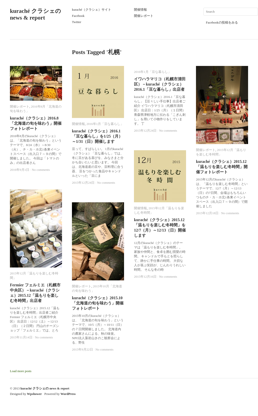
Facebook (78, 16)
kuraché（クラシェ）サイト (91, 9)
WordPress (68, 394)
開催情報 (140, 9)
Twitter (76, 22)
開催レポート (143, 16)
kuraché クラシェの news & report (44, 388)
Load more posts (21, 371)
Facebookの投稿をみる (222, 22)
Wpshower (34, 394)
